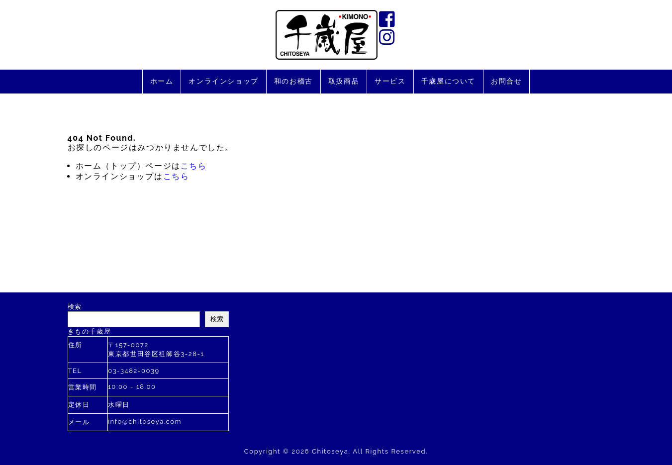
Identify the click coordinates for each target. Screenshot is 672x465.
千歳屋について (448, 81)
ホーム (162, 81)
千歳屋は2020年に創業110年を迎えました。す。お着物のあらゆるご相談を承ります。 (327, 35)
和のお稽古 (293, 81)
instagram (388, 37)
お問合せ (506, 81)
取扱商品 (343, 81)
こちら (194, 166)
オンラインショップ (223, 81)
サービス (390, 81)
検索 (75, 306)
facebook (388, 19)
